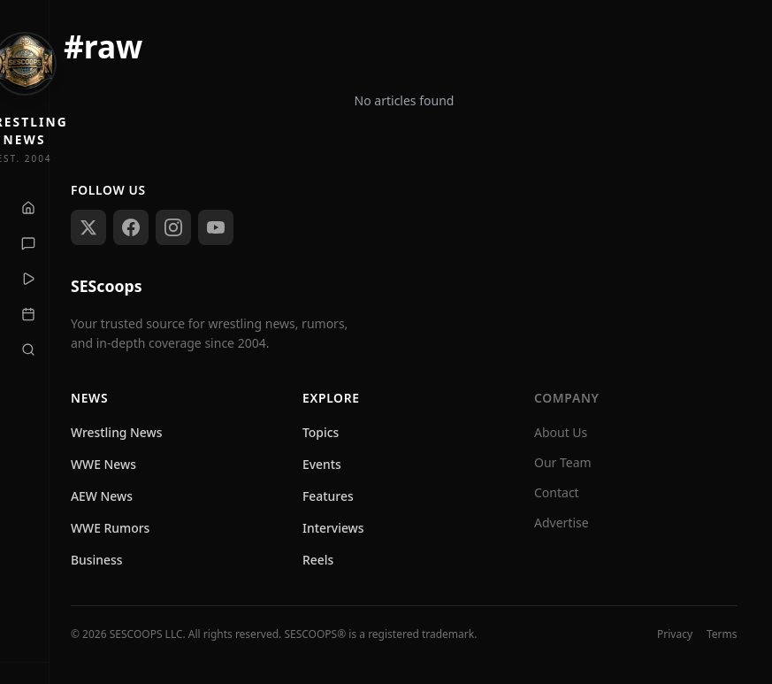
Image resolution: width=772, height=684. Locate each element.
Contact (556, 492)
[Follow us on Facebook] (131, 227)
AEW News (102, 496)
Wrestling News (117, 432)
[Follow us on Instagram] (173, 227)
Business (97, 559)
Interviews (333, 527)
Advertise (561, 522)
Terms (722, 634)
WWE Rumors (110, 527)
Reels (317, 559)
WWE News (103, 464)
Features (328, 496)
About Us (560, 432)
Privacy (674, 634)
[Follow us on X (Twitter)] (88, 227)
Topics (320, 432)
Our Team (563, 462)
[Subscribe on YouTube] (215, 227)
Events (321, 464)
